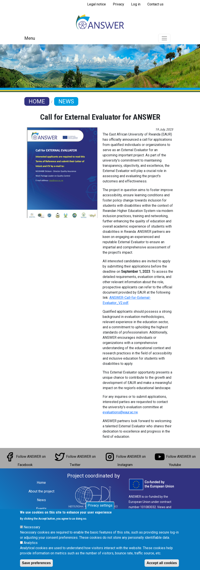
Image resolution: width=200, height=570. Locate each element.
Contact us (155, 4)
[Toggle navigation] (164, 38)
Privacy (118, 4)
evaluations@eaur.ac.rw (120, 412)
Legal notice (96, 4)
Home (37, 101)
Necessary (32, 532)
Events (41, 509)
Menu (29, 38)
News (66, 101)
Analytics (31, 547)
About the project (41, 491)
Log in (135, 4)
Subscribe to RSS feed (85, 10)
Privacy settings (100, 510)
